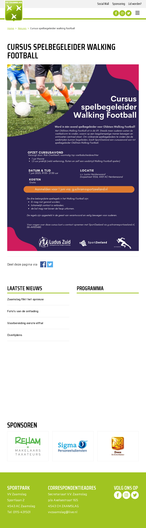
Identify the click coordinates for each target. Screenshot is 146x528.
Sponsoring (118, 3)
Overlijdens (14, 335)
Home (10, 28)
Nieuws (22, 28)
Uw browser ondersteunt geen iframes (97, 341)
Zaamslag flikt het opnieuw (25, 299)
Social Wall (103, 3)
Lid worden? (135, 3)
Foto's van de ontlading (22, 311)
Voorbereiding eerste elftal (25, 323)
